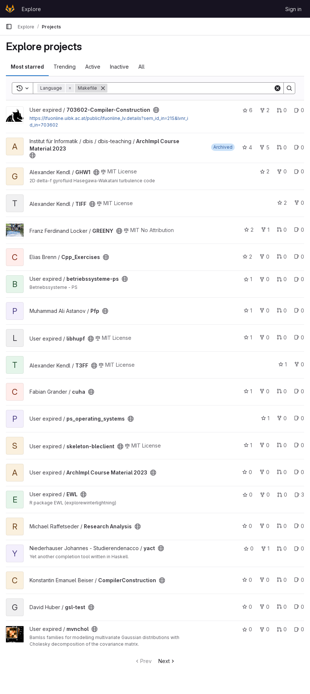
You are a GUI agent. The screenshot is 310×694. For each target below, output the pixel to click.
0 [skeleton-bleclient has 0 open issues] (299, 445)
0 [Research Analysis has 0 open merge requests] (282, 526)
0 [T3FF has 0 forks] (299, 364)
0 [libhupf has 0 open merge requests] (282, 337)
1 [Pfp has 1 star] (248, 310)
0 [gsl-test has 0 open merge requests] (282, 607)
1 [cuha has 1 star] (248, 391)
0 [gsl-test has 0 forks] (264, 607)
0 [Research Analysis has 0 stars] (247, 526)
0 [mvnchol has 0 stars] (247, 629)
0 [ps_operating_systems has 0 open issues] (299, 418)
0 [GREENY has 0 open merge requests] (282, 230)
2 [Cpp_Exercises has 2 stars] (247, 256)
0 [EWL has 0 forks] (265, 494)
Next (167, 661)
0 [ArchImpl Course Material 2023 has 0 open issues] (299, 147)
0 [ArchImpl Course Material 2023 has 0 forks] (264, 472)
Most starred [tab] (27, 66)
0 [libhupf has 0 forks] (264, 337)
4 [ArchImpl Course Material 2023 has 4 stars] (247, 147)
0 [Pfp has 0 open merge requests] (282, 310)
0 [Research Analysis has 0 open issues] (299, 526)
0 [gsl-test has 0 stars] (247, 607)
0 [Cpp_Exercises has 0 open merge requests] (282, 256)
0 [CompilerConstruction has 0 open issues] (299, 580)
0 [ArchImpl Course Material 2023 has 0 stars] (247, 472)
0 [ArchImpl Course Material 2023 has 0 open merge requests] (282, 147)
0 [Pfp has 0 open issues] (299, 310)
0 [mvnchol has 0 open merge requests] (282, 629)
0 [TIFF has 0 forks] (299, 203)
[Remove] (103, 88)
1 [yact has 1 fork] (265, 548)
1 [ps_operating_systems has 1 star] (265, 418)
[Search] (190, 88)
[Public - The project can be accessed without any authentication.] (156, 110)
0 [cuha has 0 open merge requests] (282, 391)
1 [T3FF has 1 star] (282, 364)
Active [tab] (92, 66)
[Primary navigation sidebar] (9, 26)
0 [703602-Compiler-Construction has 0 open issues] (299, 110)
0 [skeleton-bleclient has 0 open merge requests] (282, 445)
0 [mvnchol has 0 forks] (264, 629)
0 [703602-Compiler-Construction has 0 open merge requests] (282, 110)
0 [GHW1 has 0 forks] (282, 171)
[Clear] (277, 88)
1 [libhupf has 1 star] (248, 337)
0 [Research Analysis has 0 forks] (264, 526)
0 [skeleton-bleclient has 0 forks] (264, 445)
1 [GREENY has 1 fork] (265, 230)
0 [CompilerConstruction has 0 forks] (264, 580)
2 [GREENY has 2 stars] (249, 230)
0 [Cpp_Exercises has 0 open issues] (299, 256)
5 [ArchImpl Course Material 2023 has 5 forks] (264, 147)
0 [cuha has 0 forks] (264, 391)
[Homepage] (10, 9)
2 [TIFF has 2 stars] (282, 203)
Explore (31, 9)
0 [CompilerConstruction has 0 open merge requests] (282, 580)
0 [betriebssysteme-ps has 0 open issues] (299, 279)
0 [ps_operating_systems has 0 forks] (282, 418)
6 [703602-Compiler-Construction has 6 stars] (247, 110)
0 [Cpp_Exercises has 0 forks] (264, 256)
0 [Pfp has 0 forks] (264, 310)
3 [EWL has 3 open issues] (299, 494)
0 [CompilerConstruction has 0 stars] (247, 580)
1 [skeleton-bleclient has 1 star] (248, 445)
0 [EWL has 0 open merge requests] (282, 494)
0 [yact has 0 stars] (249, 548)
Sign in (293, 9)
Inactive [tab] (119, 66)
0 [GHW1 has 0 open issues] (299, 171)
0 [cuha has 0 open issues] (299, 391)
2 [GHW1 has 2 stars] (264, 171)
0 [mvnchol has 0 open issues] (299, 629)
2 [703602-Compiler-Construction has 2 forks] (264, 110)
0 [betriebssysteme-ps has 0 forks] (264, 279)
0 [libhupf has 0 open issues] (299, 337)
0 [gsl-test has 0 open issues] (299, 607)
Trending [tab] (65, 66)
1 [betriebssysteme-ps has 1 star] (248, 279)
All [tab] (141, 66)
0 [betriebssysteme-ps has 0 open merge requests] (282, 279)
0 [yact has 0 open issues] (299, 548)
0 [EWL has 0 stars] (247, 494)
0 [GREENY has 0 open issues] (299, 230)
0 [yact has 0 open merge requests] (282, 548)
